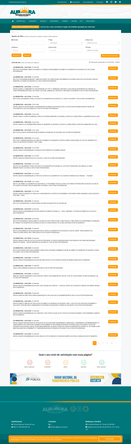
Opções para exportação (110, 55)
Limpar (27, 55)
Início (13, 32)
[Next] (111, 343)
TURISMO (65, 21)
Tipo (51, 40)
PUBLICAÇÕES (90, 21)
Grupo (88, 47)
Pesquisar (16, 55)
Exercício (89, 40)
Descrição (52, 47)
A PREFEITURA (21, 21)
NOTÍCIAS (74, 21)
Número (14, 47)
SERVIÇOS (43, 21)
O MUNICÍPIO (33, 21)
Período (14, 40)
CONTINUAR (109, 439)
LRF (81, 21)
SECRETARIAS (54, 21)
